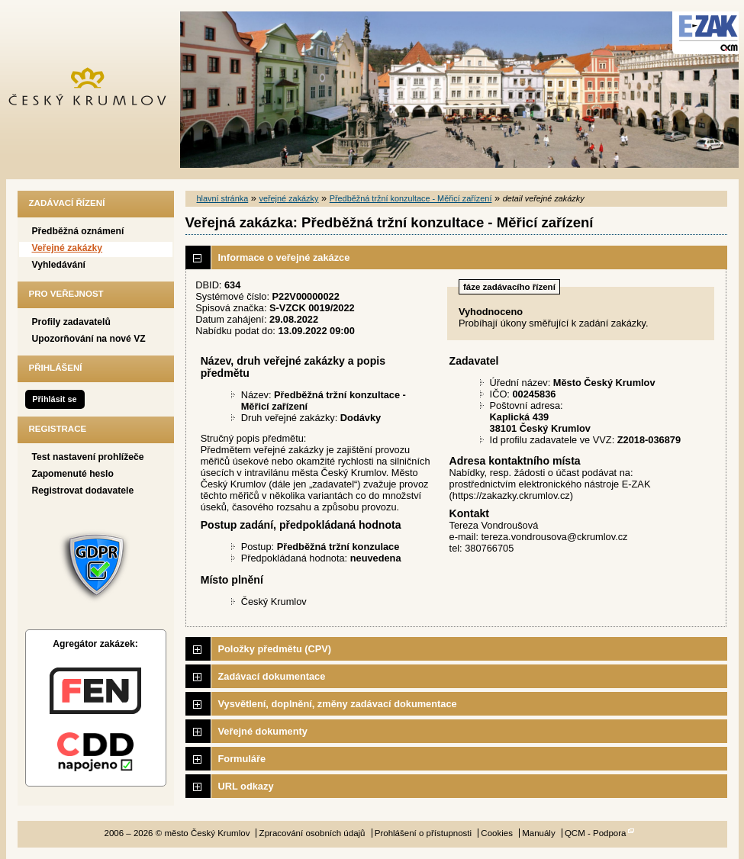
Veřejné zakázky (67, 248)
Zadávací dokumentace (272, 676)
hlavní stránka (223, 198)
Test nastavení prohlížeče (88, 457)
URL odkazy (246, 786)
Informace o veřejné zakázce (284, 257)
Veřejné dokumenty (263, 731)
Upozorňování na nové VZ (89, 338)
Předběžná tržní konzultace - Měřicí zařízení (411, 198)
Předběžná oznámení (78, 231)
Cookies (497, 833)
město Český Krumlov (95, 89)
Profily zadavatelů (71, 322)
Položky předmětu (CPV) (275, 649)
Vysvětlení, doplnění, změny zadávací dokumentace (337, 703)
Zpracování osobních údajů (312, 833)
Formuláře (242, 758)
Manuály (539, 833)
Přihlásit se (54, 399)
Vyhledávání (59, 264)
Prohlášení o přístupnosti (423, 833)
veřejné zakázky (288, 198)
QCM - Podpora (595, 833)
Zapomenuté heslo (73, 473)
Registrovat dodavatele (83, 490)
